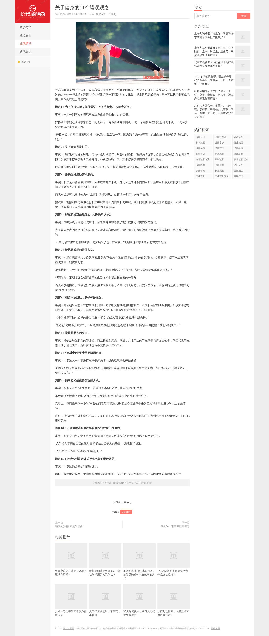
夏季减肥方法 (241, 159)
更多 (126, 502)
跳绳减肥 (219, 159)
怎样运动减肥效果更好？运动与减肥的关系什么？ (105, 559)
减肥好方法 (220, 137)
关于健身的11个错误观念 (82, 7)
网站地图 (215, 628)
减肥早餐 (238, 154)
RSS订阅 (24, 62)
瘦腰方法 (238, 176)
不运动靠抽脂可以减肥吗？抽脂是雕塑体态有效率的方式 (139, 561)
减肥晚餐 (200, 165)
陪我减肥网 (32, 11)
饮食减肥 (200, 142)
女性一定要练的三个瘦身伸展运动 (71, 606)
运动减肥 (125, 512)
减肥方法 (26, 27)
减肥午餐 (219, 165)
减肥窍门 (200, 137)
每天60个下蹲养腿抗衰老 (175, 526)
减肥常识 (219, 142)
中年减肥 (200, 176)
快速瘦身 (200, 154)
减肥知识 (26, 51)
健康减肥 (238, 142)
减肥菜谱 (200, 148)
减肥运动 (26, 43)
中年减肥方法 (221, 176)
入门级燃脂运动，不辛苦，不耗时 (105, 606)
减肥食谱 (238, 148)
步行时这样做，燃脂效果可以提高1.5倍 (173, 606)
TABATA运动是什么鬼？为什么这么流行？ (173, 565)
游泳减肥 (238, 165)
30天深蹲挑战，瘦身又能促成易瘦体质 (139, 606)
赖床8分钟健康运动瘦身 (69, 526)
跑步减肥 (219, 154)
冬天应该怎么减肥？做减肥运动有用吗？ (71, 559)
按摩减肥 (219, 170)
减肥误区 (238, 170)
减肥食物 (26, 35)
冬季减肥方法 (202, 159)
